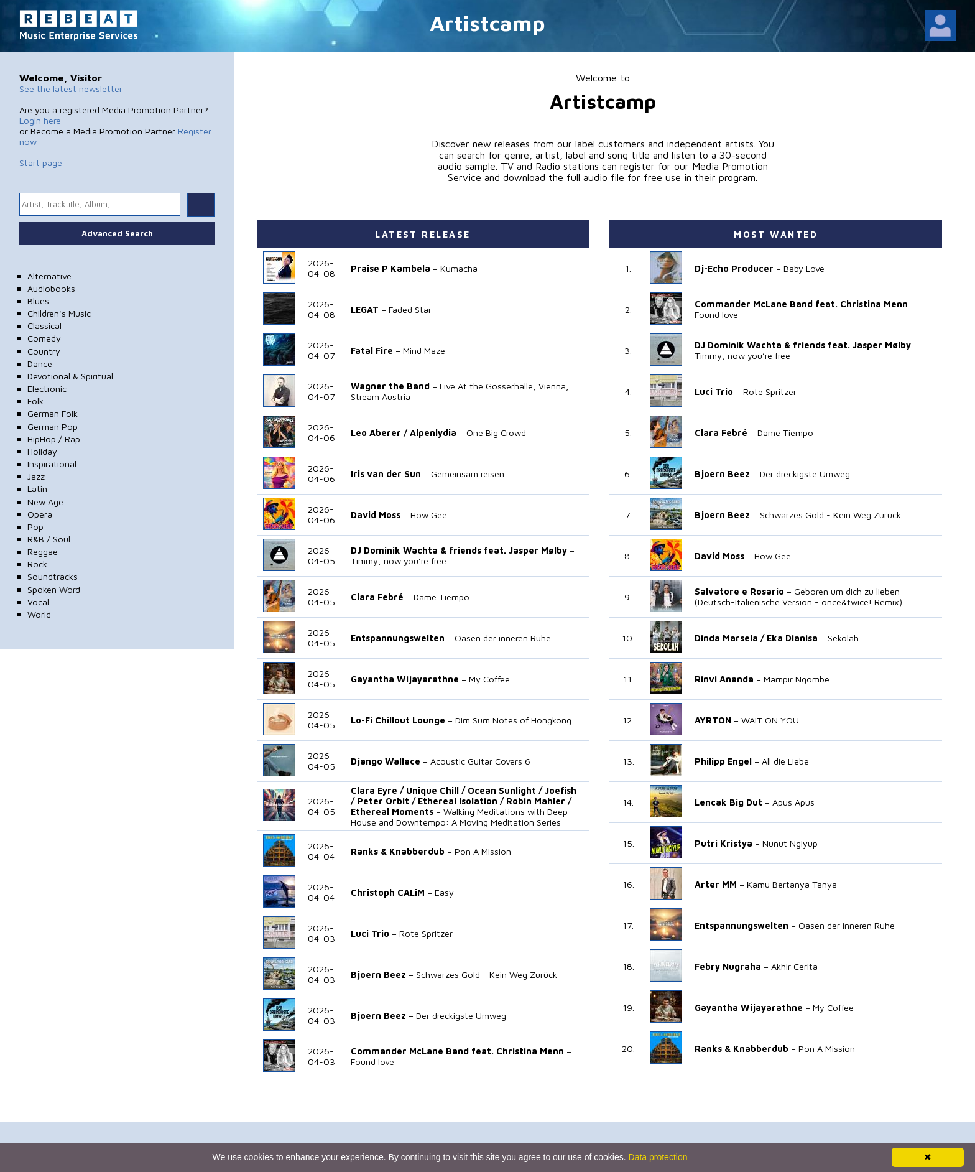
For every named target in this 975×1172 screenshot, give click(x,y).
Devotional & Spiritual (70, 376)
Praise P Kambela (390, 268)
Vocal (38, 602)
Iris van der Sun (386, 473)
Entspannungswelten (398, 638)
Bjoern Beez (378, 974)
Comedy (44, 338)
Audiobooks (51, 288)
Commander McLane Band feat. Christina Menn (457, 1051)
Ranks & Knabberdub (398, 851)
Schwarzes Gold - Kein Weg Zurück (486, 974)
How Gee (428, 514)
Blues (38, 300)
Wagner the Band (390, 386)
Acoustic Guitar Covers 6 (480, 761)
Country (43, 351)
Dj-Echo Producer (734, 268)
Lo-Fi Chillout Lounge (398, 720)
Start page (40, 162)
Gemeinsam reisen (467, 473)
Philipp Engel (723, 761)
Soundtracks (52, 576)
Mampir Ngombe (796, 679)
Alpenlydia (433, 432)
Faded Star (410, 309)
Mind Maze (424, 350)
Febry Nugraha (728, 966)
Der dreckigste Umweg (461, 1015)
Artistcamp (487, 22)
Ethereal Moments (392, 811)
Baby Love (804, 268)
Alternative (49, 276)
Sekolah (843, 638)
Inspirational (51, 463)
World (39, 614)
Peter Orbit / (386, 801)
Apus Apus (793, 802)
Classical (44, 325)
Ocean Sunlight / (505, 790)
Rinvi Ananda (724, 679)
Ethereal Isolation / (461, 801)
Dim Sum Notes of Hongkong (513, 720)
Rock (37, 564)
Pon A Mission (483, 851)
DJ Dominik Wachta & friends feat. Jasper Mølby (459, 550)
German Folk (52, 413)
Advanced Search (117, 233)
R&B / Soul (48, 539)
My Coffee (489, 679)
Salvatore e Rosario (739, 591)
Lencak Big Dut (728, 802)
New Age (45, 501)
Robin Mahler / (538, 801)
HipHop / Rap (53, 439)
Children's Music (59, 313)
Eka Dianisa (792, 638)
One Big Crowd (496, 432)
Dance (39, 363)
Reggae (42, 551)
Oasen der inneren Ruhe (503, 638)
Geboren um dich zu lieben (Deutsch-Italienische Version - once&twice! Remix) (798, 596)
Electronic (47, 388)
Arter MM (716, 884)
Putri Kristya (723, 843)
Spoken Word (53, 589)
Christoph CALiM (388, 892)
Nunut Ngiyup (790, 843)
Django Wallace (385, 761)
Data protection (658, 1157)
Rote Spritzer (426, 933)
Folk (35, 401)
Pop (35, 526)
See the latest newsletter (70, 88)
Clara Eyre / (377, 790)
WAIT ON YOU (770, 720)
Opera (39, 514)
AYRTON (713, 720)
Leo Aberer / (379, 432)
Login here (40, 120)
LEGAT (365, 309)
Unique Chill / (435, 790)
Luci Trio (370, 933)
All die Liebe (785, 761)
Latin (37, 488)
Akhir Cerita (794, 966)
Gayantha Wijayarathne (405, 679)
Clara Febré (377, 597)
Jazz (36, 476)
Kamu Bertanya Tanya (792, 884)
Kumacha (459, 268)
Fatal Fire (372, 350)
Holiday (42, 451)
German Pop (52, 426)
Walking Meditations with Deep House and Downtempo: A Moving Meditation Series (459, 816)
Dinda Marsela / (729, 638)
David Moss (375, 514)
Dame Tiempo (441, 597)
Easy (444, 892)
